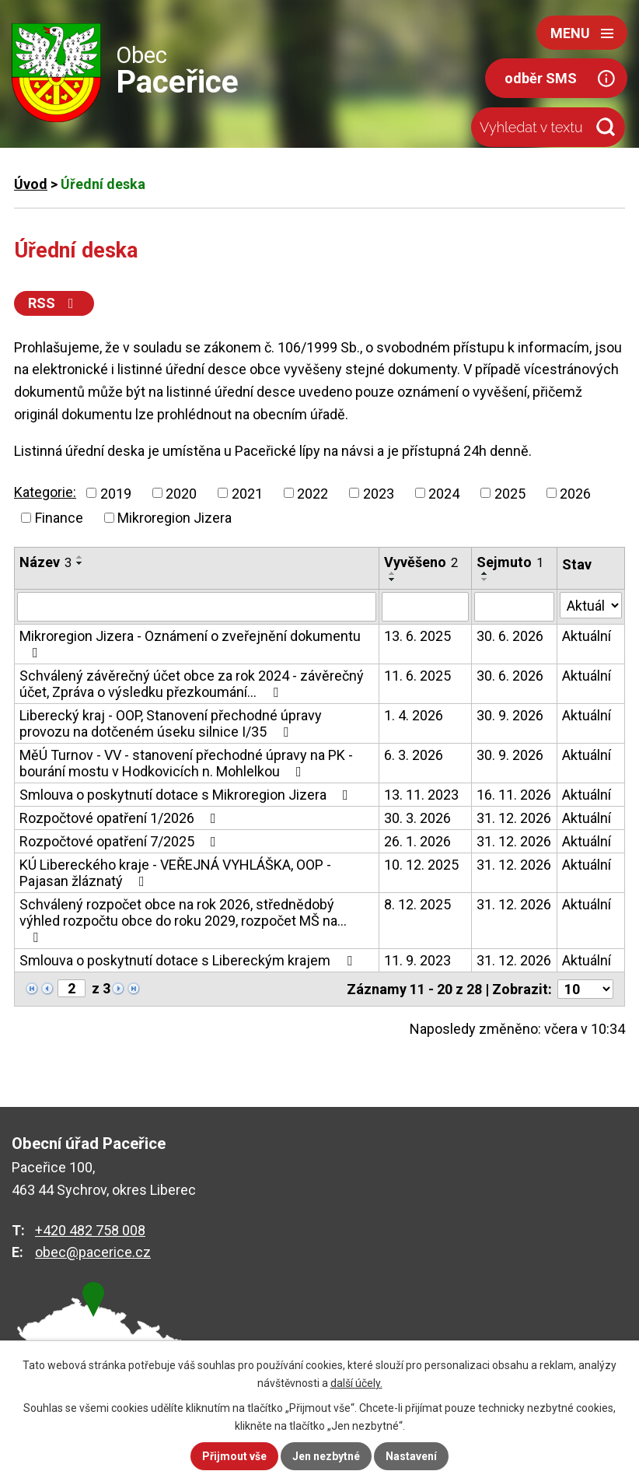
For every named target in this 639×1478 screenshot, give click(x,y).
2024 (443, 493)
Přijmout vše (234, 1456)
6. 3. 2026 (413, 755)
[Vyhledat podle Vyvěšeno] (425, 607)
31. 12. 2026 (514, 818)
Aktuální (586, 636)
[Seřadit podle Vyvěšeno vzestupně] (392, 573)
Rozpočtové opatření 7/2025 (120, 841)
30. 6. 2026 (510, 636)
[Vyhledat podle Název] (196, 607)
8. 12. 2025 (417, 904)
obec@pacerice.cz (93, 1252)
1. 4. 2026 (413, 715)
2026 (575, 493)
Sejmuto (510, 562)
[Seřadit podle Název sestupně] (80, 563)
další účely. (356, 1383)
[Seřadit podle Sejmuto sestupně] (485, 579)
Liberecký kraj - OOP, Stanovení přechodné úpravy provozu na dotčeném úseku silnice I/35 (170, 723)
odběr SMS (541, 78)
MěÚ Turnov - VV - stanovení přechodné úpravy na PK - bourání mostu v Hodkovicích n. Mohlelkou (186, 763)
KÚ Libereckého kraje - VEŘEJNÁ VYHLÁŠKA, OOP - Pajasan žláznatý (175, 872)
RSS (54, 303)
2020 (181, 493)
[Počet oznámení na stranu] (585, 989)
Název (45, 562)
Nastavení (411, 1456)
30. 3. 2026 (417, 818)
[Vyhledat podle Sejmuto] (514, 607)
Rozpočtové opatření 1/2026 (120, 818)
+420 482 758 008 (90, 1230)
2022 (312, 493)
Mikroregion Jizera (174, 518)
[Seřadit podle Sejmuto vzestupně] (485, 573)
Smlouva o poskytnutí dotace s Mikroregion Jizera (186, 794)
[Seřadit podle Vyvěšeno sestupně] (392, 579)
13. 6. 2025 (417, 636)
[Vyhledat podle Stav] (591, 605)
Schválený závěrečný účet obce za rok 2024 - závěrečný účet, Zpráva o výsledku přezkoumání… (191, 683)
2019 (115, 493)
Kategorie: (45, 492)
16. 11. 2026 (514, 794)
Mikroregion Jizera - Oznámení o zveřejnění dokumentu (190, 644)
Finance (59, 518)
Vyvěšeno (421, 562)
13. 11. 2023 (421, 794)
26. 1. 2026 (417, 841)
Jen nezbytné (326, 1456)
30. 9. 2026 (510, 715)
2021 (247, 493)
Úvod (30, 184)
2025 (510, 493)
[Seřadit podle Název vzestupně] (80, 557)
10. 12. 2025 (421, 864)
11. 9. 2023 (417, 960)
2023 (378, 493)
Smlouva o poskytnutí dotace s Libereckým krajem (188, 960)
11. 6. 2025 (417, 675)
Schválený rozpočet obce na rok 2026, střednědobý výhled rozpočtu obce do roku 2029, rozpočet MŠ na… (183, 920)
